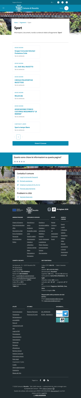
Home (16, 22)
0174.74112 (18, 267)
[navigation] (3, 8)
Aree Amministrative (18, 225)
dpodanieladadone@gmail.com (54, 299)
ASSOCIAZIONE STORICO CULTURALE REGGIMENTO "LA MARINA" (26, 111)
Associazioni (19, 47)
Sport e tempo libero (22, 127)
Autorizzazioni (31, 239)
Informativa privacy (18, 356)
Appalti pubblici (31, 236)
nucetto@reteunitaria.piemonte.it (26, 278)
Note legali (16, 359)
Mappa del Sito (17, 373)
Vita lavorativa (43, 253)
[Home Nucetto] (28, 8)
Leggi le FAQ (16, 331)
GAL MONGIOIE (45, 312)
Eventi (63, 224)
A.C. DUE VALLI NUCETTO (24, 66)
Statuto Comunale (18, 354)
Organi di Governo (18, 222)
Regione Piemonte (32, 312)
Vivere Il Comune (40, 143)
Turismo (41, 250)
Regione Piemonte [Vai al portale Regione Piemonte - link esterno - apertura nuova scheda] (17, 2)
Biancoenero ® (55, 391)
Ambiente (30, 228)
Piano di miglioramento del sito (18, 326)
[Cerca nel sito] (66, 8)
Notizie (53, 222)
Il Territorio (64, 230)
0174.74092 (18, 269)
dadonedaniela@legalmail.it (52, 301)
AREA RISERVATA (39, 395)
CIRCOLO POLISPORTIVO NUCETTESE (24, 81)
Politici (14, 242)
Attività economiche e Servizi (64, 246)
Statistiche (16, 370)
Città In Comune (47, 388)
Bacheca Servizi (17, 351)
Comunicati (54, 236)
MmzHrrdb (19, 95)
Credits (15, 365)
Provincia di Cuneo (32, 314)
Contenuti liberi (20, 124)
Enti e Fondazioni (17, 234)
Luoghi (63, 227)
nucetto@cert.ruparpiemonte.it (25, 276)
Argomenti (23, 22)
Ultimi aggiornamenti (19, 367)
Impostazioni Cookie (18, 362)
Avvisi (53, 239)
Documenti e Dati (18, 231)
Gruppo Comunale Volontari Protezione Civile (25, 52)
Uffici (14, 228)
